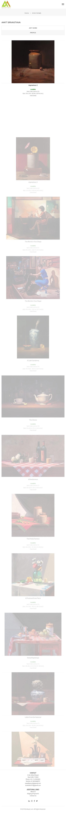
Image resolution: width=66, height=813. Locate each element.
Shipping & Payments (33, 793)
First (24, 762)
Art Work (33, 28)
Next (36, 762)
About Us (33, 791)
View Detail (33, 102)
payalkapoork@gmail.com (33, 783)
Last (42, 762)
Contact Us (33, 795)
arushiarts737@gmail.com (33, 785)
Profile (33, 32)
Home (26, 13)
